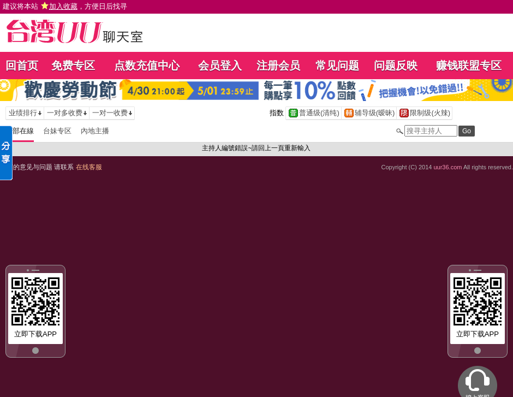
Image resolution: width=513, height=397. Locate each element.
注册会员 (278, 66)
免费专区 (73, 66)
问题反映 (395, 66)
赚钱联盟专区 (469, 66)
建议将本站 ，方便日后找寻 (65, 6)
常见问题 (337, 66)
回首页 (21, 66)
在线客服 (89, 167)
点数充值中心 (147, 66)
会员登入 (220, 66)
